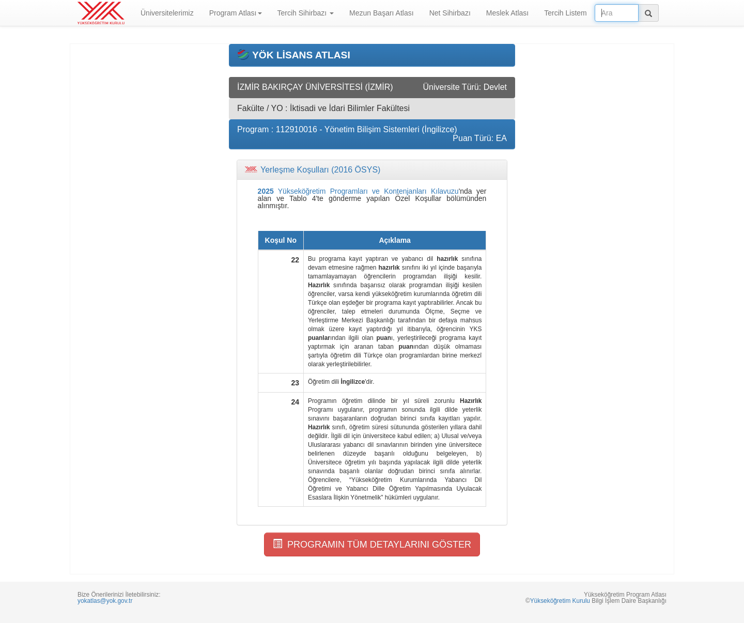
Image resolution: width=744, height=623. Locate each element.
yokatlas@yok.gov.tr (105, 600)
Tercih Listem (565, 13)
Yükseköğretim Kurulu (560, 600)
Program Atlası (235, 13)
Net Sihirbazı (450, 13)
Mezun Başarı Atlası (381, 13)
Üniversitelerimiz (167, 13)
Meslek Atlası (507, 13)
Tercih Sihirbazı (305, 13)
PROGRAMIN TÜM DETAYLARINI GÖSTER (372, 544)
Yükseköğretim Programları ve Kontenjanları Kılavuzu (358, 191)
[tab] (372, 170)
